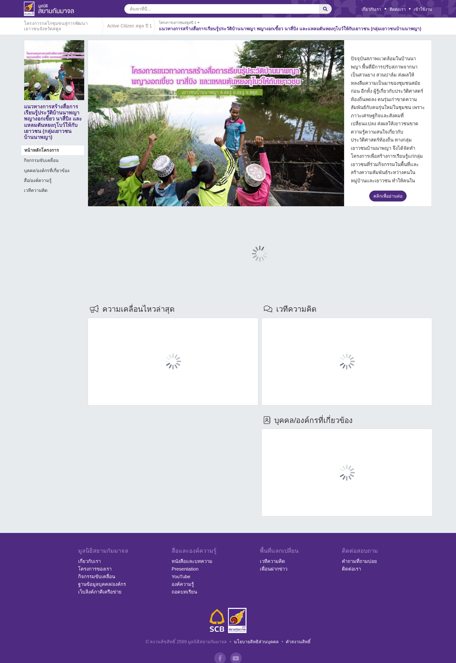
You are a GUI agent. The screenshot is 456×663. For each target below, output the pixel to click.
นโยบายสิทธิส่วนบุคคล (256, 641)
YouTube (181, 576)
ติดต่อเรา (398, 9)
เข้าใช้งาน (423, 9)
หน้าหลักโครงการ (41, 150)
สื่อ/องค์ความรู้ (38, 180)
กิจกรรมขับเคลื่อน (41, 160)
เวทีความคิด (36, 190)
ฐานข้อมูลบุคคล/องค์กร (102, 584)
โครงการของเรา (95, 569)
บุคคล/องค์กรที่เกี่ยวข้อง (47, 170)
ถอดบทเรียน (184, 591)
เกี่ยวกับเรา (371, 9)
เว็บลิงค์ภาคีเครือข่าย (99, 591)
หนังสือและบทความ (192, 561)
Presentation (185, 569)
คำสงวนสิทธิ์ (298, 641)
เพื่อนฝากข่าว (273, 569)
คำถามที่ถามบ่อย (359, 561)
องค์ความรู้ (183, 584)
